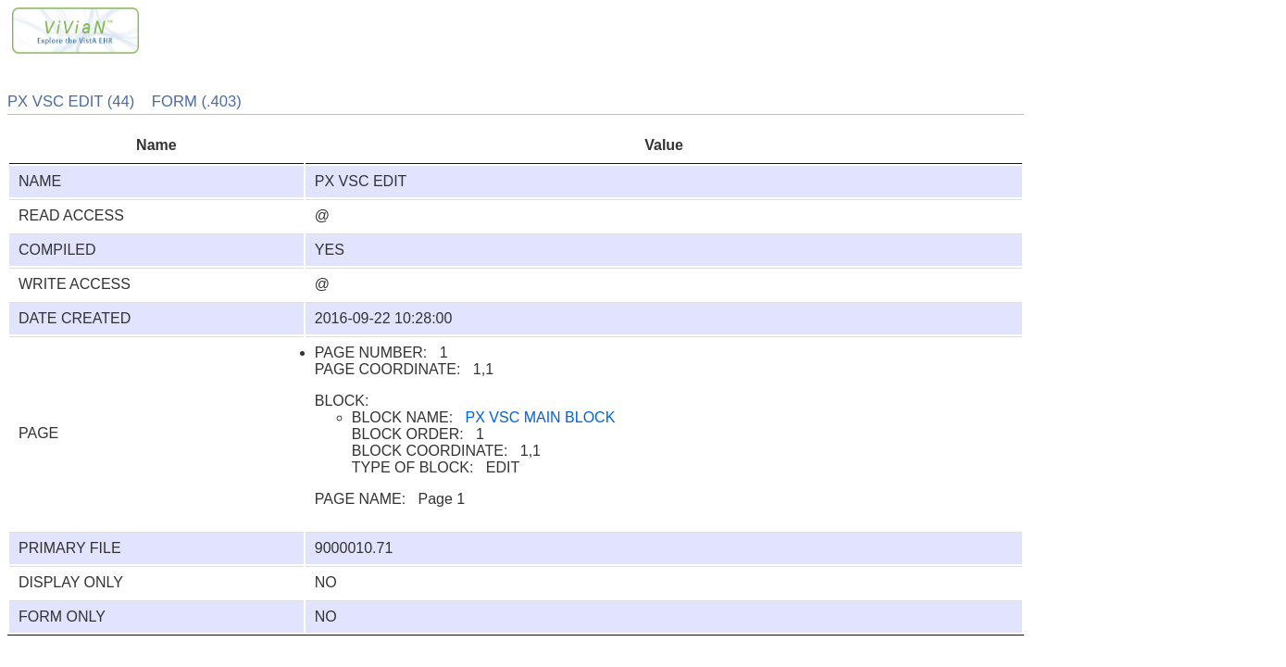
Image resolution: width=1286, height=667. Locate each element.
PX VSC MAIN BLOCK (541, 417)
